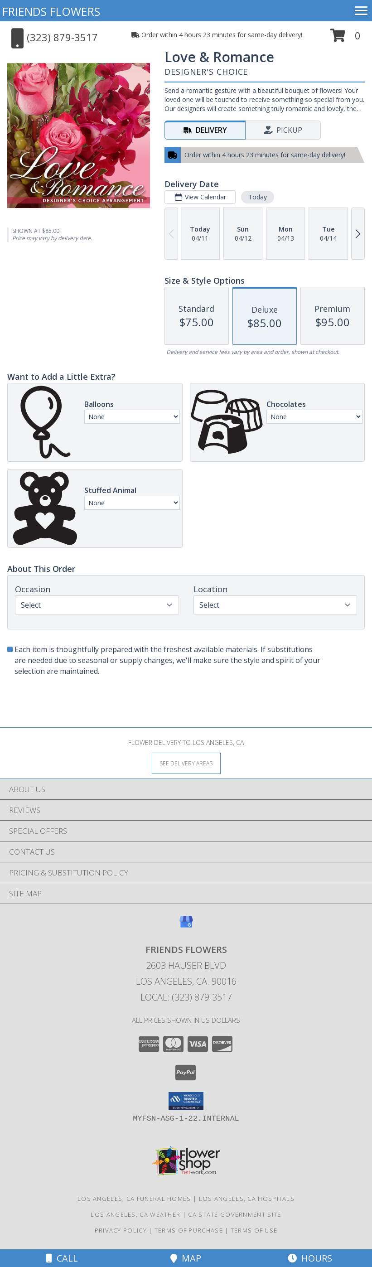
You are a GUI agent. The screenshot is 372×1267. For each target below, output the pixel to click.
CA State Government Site (234, 1214)
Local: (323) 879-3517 (186, 997)
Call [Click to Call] (62, 1258)
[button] (345, 39)
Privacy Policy (121, 1230)
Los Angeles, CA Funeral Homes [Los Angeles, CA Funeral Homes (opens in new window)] (134, 1198)
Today (257, 197)
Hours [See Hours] (310, 1258)
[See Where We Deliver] (186, 763)
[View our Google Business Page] (186, 926)
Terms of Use (254, 1230)
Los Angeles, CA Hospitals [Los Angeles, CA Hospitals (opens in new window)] (247, 1198)
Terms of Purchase (189, 1230)
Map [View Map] (185, 1258)
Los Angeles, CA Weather (135, 1214)
